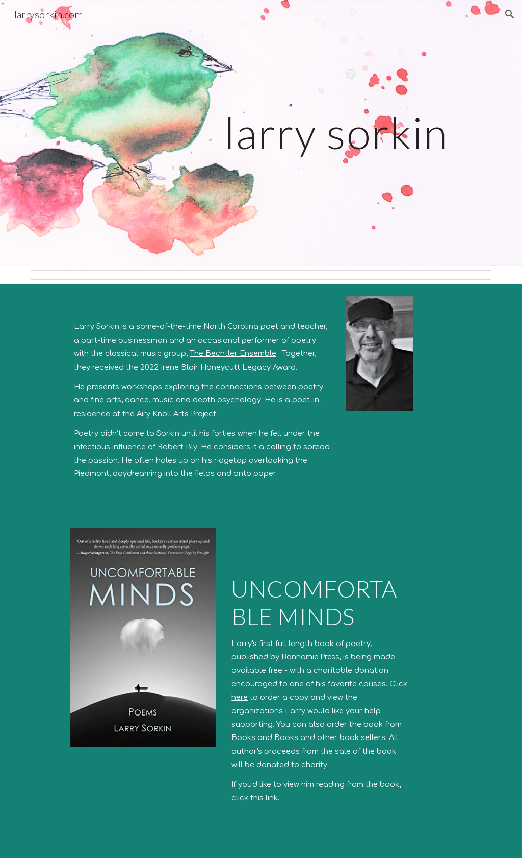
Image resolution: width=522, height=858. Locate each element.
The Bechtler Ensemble (233, 353)
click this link (254, 798)
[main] (300, 132)
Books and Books (264, 737)
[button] (510, 14)
